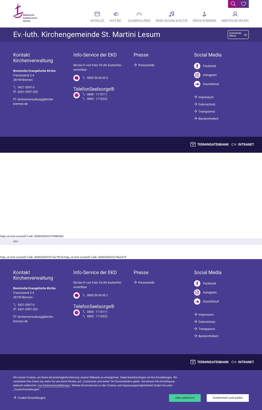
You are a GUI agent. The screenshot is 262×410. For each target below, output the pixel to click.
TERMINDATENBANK (213, 144)
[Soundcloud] (206, 84)
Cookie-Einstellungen (32, 397)
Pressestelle (146, 65)
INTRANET (246, 144)
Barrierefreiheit (208, 118)
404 (15, 241)
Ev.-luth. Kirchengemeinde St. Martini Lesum (86, 34)
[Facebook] (205, 66)
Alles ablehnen (185, 397)
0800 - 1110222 (97, 99)
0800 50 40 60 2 (97, 78)
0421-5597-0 (26, 87)
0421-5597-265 (28, 92)
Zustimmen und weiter (228, 397)
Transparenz (207, 111)
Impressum (206, 97)
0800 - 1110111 (97, 94)
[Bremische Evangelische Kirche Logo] (26, 13)
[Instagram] (205, 75)
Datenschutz (207, 104)
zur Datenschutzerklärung (53, 385)
